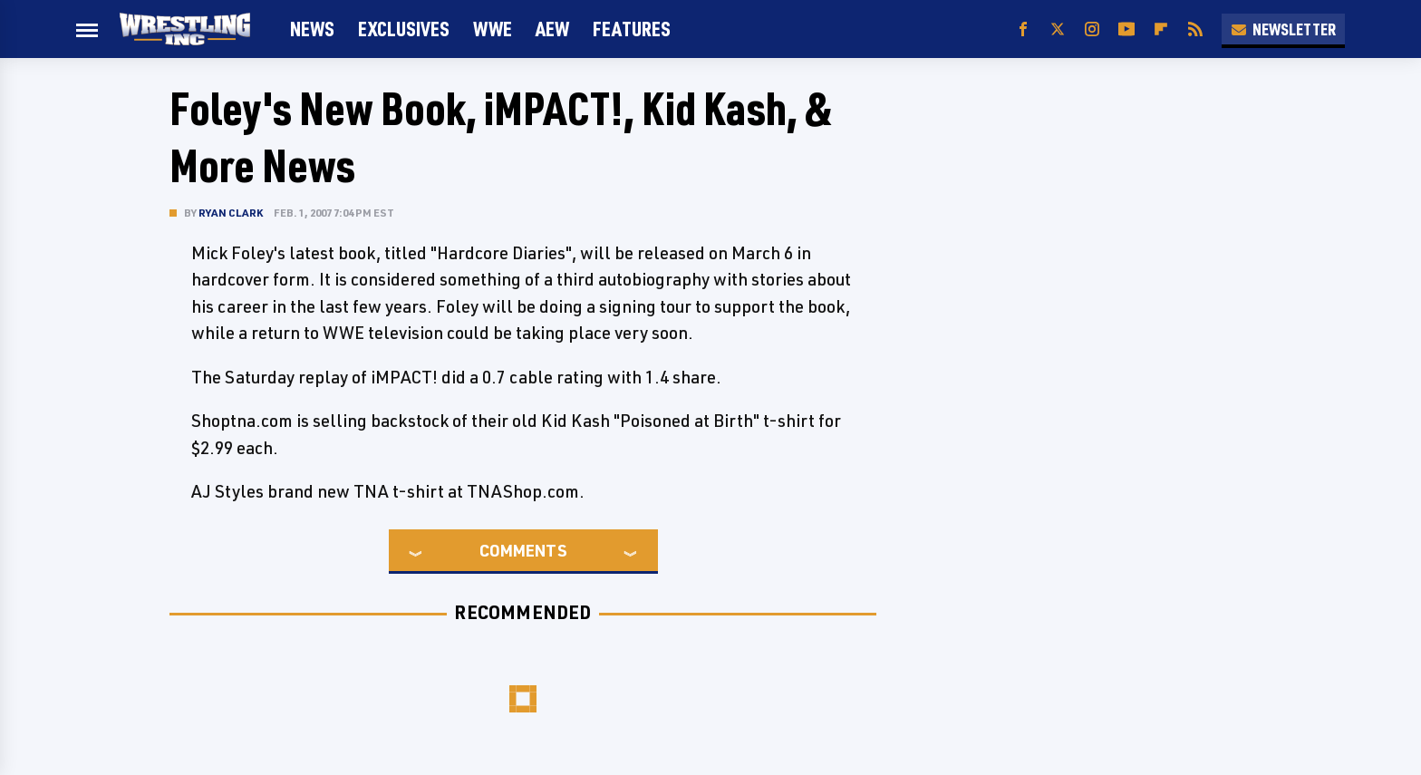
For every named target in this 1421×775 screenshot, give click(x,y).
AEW (552, 28)
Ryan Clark (230, 212)
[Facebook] (1023, 29)
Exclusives (404, 28)
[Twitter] (1057, 29)
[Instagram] (1092, 29)
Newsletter (1283, 29)
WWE (492, 28)
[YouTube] (1126, 29)
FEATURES (632, 28)
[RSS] (1195, 29)
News (312, 28)
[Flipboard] (1161, 29)
